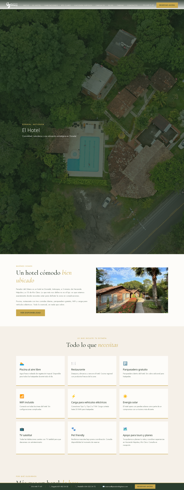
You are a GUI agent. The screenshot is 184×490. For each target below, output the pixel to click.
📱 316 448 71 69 (34, 486)
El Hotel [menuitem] (37, 5)
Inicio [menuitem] (26, 5)
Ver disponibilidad (31, 313)
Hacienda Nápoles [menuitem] (84, 5)
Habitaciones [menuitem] (51, 5)
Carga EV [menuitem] (101, 5)
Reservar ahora (167, 5)
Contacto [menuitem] (133, 5)
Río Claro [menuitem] (67, 5)
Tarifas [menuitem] (121, 5)
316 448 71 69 (149, 5)
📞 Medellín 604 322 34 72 (84, 486)
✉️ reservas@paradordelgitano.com (115, 486)
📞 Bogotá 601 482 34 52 (57, 486)
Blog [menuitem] (111, 5)
